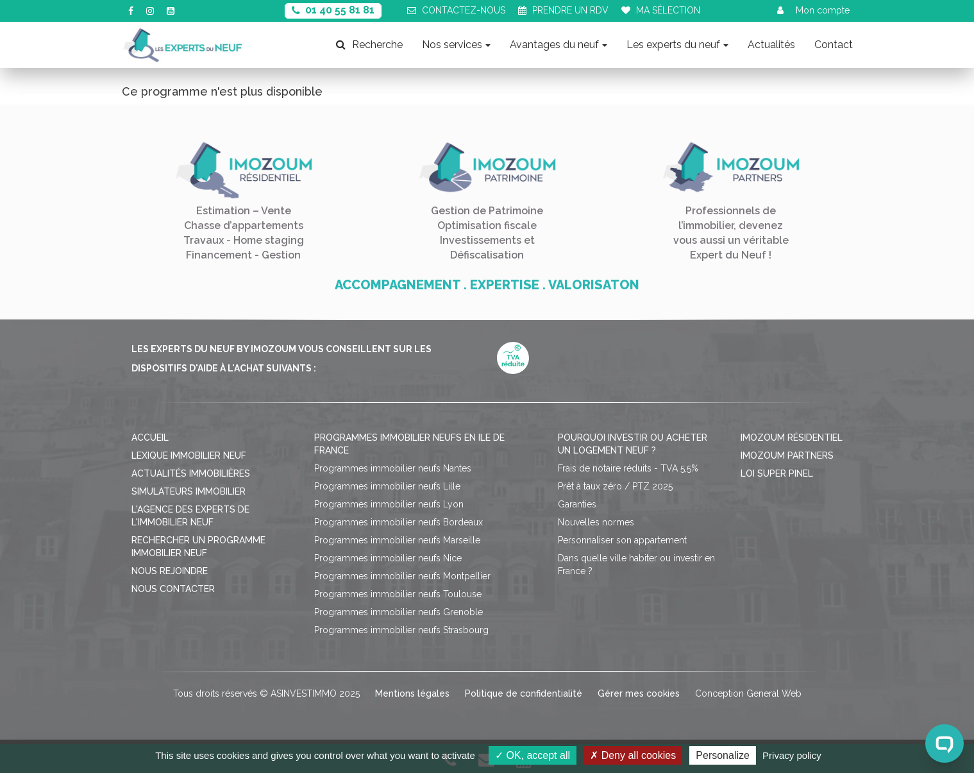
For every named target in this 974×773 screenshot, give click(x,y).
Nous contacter (173, 589)
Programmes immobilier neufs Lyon (389, 504)
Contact (833, 44)
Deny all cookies (633, 755)
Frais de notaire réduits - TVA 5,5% (628, 468)
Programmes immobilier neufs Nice (388, 558)
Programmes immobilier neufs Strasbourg (401, 630)
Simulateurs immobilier (188, 491)
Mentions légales (412, 693)
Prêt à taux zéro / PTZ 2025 (615, 486)
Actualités (771, 44)
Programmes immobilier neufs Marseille (397, 540)
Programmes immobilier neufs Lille (387, 486)
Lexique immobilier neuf (188, 455)
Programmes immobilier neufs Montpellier (402, 576)
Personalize (723, 755)
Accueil (150, 437)
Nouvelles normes (596, 522)
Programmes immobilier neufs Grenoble (398, 612)
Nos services (456, 44)
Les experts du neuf (677, 44)
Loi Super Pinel (777, 473)
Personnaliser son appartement (622, 540)
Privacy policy (791, 755)
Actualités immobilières (190, 473)
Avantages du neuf (558, 44)
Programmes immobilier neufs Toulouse (398, 594)
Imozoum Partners (787, 455)
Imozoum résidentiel (792, 437)
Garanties (577, 504)
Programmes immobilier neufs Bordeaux (398, 522)
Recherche (369, 44)
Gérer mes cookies (639, 693)
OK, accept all (532, 755)
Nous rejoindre (169, 571)
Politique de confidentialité (523, 693)
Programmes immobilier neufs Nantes (392, 468)
